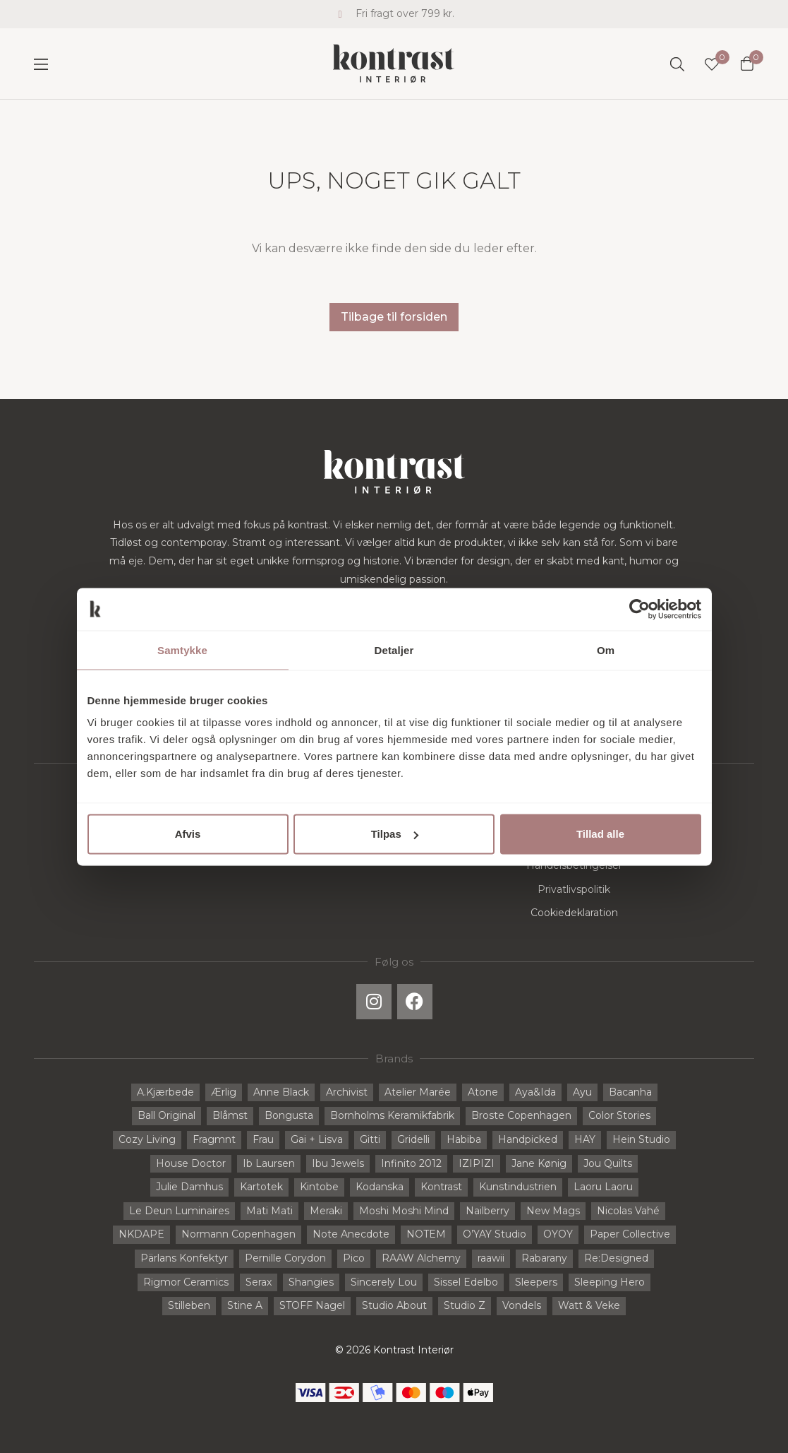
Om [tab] (605, 650)
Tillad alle (600, 834)
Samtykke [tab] (182, 650)
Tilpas (394, 834)
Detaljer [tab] (394, 650)
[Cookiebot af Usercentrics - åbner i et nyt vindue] (639, 608)
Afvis (188, 834)
